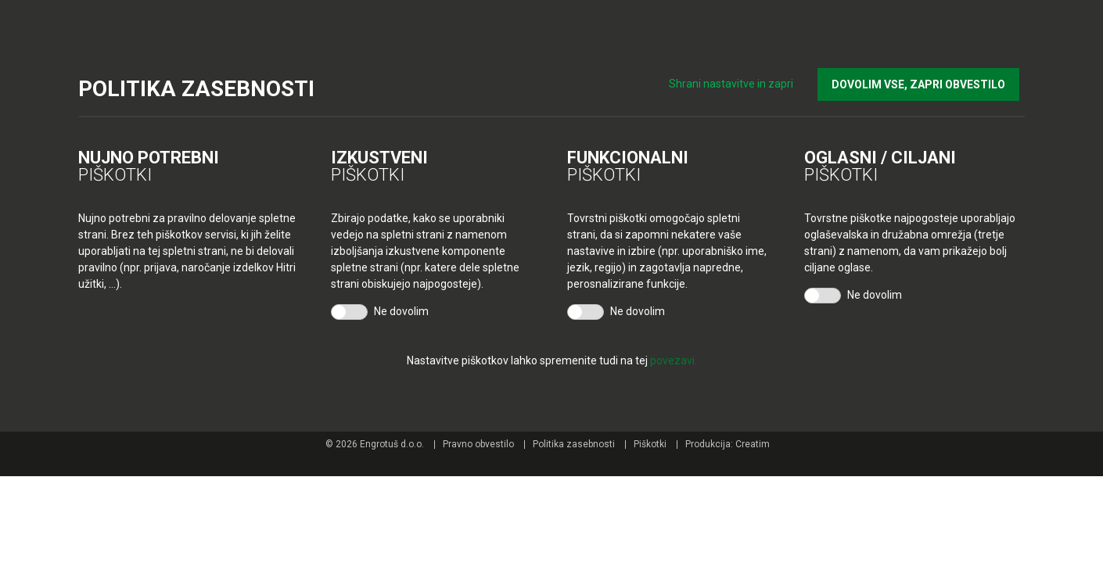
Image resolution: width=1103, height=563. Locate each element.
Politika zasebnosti (574, 444)
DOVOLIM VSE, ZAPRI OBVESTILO (924, 79)
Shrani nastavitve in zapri (743, 78)
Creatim (752, 444)
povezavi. (673, 360)
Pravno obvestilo (478, 444)
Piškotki (650, 444)
